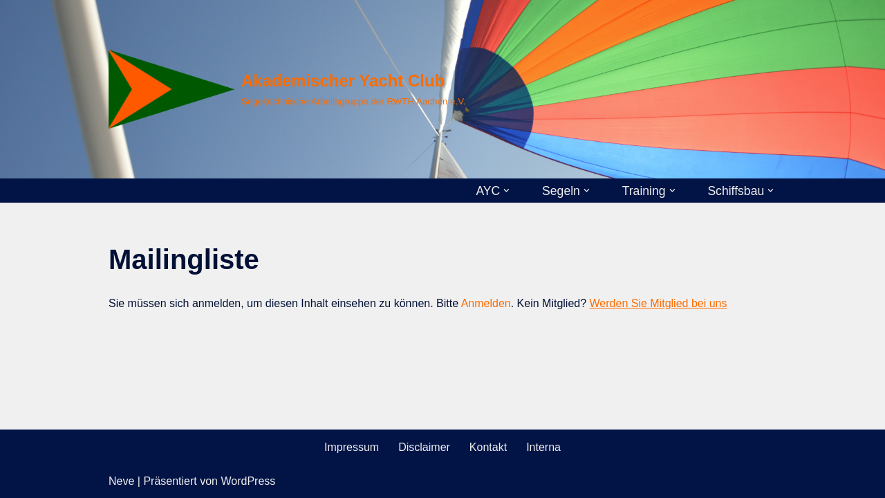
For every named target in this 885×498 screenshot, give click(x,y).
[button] (506, 190)
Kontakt (488, 447)
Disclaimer (424, 447)
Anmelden (486, 303)
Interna (543, 447)
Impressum (351, 447)
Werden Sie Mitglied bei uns (658, 303)
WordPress (248, 481)
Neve (121, 481)
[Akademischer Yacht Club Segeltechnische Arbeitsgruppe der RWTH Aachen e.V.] (287, 89)
